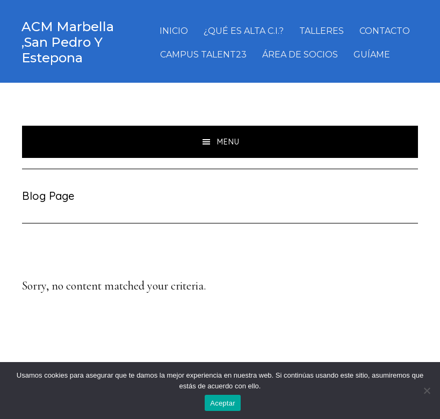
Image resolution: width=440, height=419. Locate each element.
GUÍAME (372, 54)
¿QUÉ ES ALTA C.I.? (244, 31)
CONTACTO (384, 31)
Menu (228, 142)
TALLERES (321, 31)
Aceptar (222, 403)
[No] (426, 390)
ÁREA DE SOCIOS (300, 54)
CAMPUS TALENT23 (203, 54)
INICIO (174, 31)
